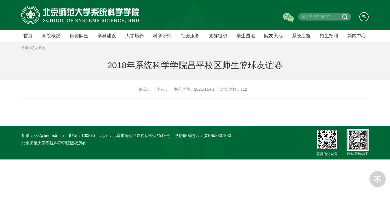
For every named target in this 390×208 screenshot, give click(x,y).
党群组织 (218, 35)
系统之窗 (301, 35)
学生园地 (245, 35)
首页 (24, 48)
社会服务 (190, 35)
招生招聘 (329, 35)
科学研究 (162, 35)
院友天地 (273, 35)
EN (364, 17)
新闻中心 (356, 35)
